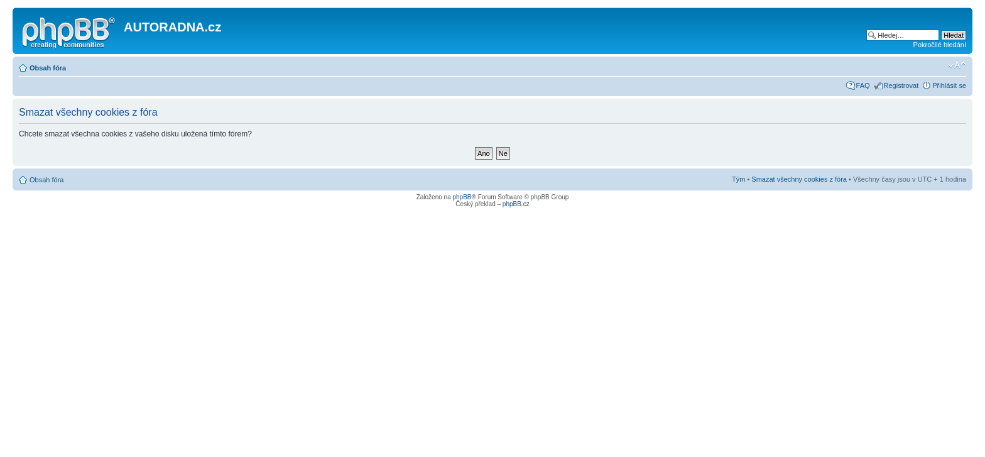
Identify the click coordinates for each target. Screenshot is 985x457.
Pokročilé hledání (939, 44)
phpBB (461, 197)
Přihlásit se (949, 85)
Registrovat (901, 85)
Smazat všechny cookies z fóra (799, 179)
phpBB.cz (516, 204)
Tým (738, 179)
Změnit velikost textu (957, 65)
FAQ (863, 85)
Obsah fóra (48, 68)
